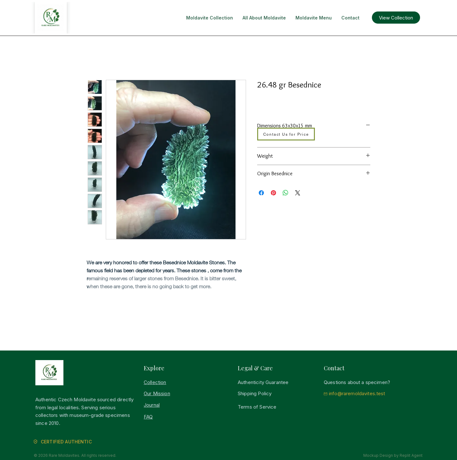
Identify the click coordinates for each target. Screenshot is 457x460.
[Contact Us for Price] (286, 134)
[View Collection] (396, 17)
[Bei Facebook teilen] (261, 193)
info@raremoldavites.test (357, 393)
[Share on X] (297, 193)
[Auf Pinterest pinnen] (273, 193)
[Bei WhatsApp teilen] (285, 193)
